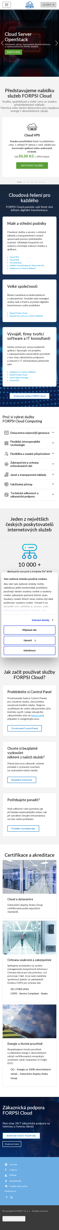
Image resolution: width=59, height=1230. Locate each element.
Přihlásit (12, 1175)
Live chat (13, 1164)
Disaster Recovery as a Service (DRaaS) (26, 316)
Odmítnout (30, 650)
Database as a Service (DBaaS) (23, 268)
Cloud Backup (16, 262)
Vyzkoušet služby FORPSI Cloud (29, 396)
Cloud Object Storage (19, 377)
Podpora (13, 1170)
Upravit (30, 640)
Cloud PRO (14, 260)
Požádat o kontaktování (23, 828)
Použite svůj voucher (16, 1186)
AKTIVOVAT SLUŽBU (32, 165)
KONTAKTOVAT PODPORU (21, 1135)
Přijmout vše (29, 630)
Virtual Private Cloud (18, 313)
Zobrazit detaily (40, 620)
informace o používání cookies (22, 610)
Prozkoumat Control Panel (24, 728)
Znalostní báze (12, 1144)
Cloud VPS (14, 257)
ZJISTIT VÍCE (13, 52)
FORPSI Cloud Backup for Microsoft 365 (27, 265)
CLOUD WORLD (14, 1218)
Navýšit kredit (15, 1181)
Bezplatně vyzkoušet (21, 779)
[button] (19, 182)
